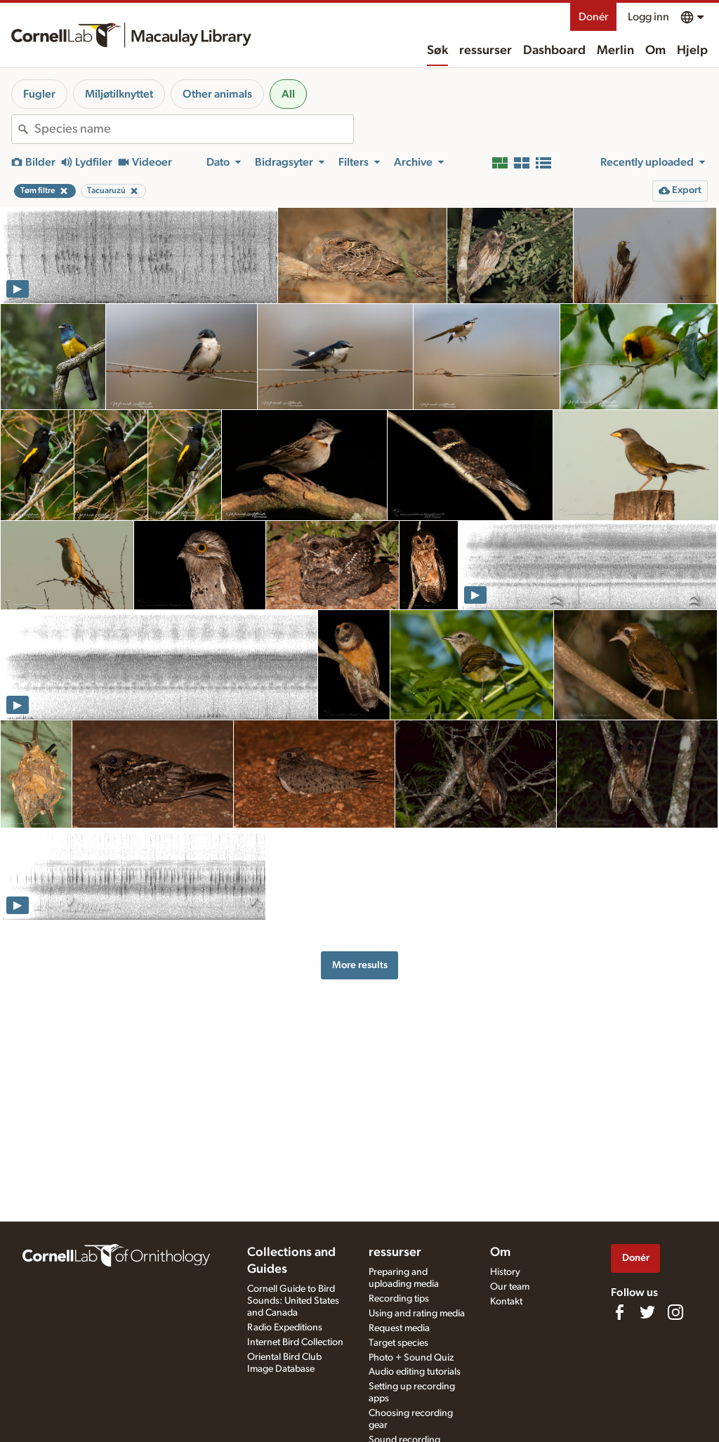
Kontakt (506, 1302)
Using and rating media (417, 1313)
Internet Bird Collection (295, 1342)
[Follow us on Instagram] (675, 1312)
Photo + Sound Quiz (411, 1358)
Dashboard (554, 50)
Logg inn (648, 16)
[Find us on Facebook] (619, 1312)
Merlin (615, 50)
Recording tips (399, 1299)
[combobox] (193, 129)
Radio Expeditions (284, 1327)
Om (655, 50)
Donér (593, 16)
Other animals (217, 94)
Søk (437, 50)
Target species (398, 1343)
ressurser (485, 50)
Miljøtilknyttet (119, 94)
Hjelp (692, 50)
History (505, 1272)
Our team (509, 1287)
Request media (399, 1328)
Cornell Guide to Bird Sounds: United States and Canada (293, 1301)
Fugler (39, 94)
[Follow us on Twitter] (647, 1312)
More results (360, 965)
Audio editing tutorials (415, 1372)
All (288, 94)
